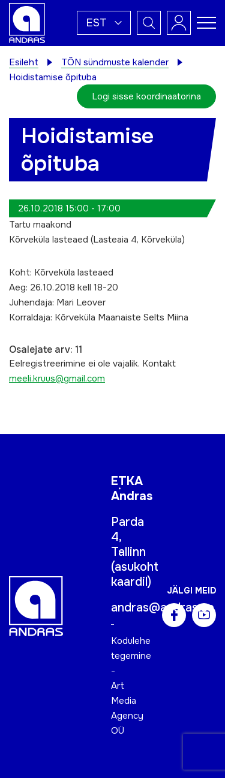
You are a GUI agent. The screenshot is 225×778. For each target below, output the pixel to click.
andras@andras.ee (162, 607)
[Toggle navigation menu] (206, 22)
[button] (104, 23)
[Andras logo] (27, 22)
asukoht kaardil (134, 574)
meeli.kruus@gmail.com (57, 379)
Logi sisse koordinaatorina (146, 96)
